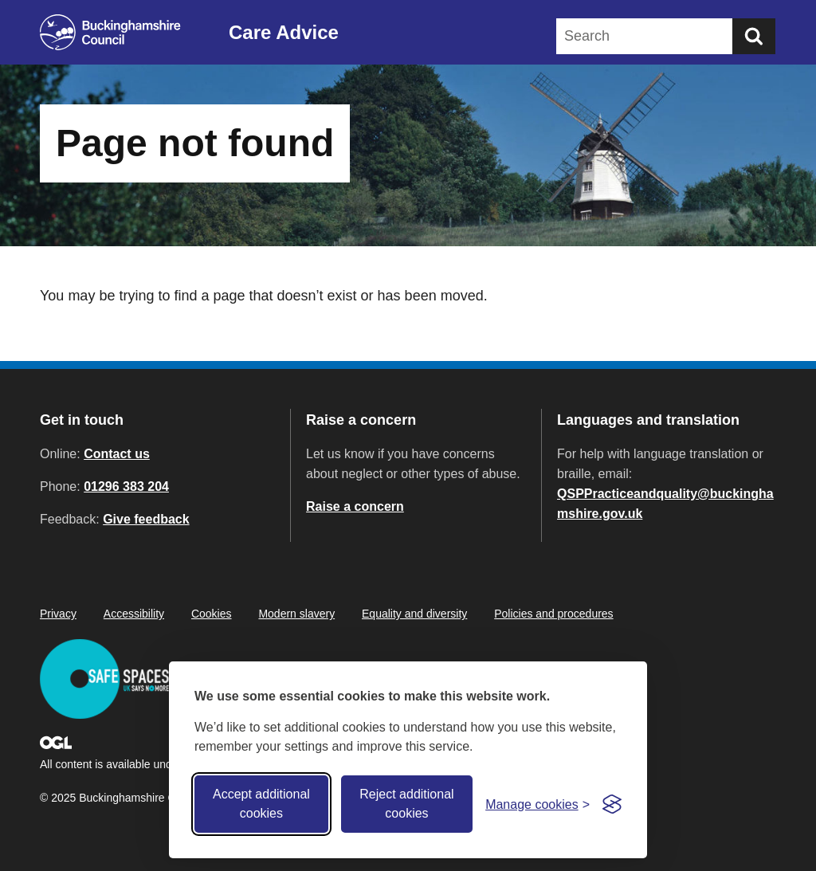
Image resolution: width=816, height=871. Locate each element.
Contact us (117, 454)
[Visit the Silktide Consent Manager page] (612, 804)
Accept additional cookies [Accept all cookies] (261, 803)
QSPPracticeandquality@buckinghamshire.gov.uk (665, 503)
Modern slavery (296, 613)
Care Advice (284, 32)
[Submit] (753, 36)
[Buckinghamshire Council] (110, 32)
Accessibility (134, 613)
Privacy (58, 613)
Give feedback (146, 519)
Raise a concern (355, 506)
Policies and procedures (553, 613)
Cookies (211, 613)
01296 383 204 (126, 486)
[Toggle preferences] (537, 804)
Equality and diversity (414, 613)
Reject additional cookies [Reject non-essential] (406, 803)
